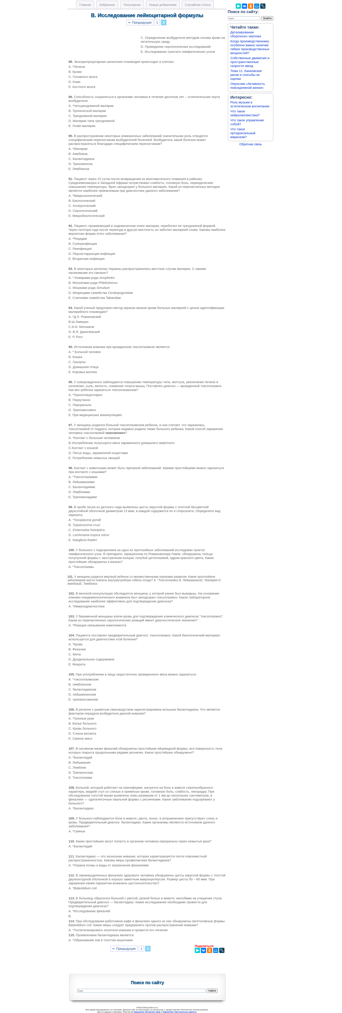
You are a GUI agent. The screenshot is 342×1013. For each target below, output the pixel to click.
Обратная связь (250, 144)
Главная (85, 5)
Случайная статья (197, 5)
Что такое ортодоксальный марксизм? (242, 133)
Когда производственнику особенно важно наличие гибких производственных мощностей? (249, 47)
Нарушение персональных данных (180, 1012)
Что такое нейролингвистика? (245, 113)
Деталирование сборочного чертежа (245, 34)
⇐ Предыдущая (140, 22)
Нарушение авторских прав (146, 1012)
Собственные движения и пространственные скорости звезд (249, 62)
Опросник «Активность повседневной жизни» (247, 85)
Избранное (107, 5)
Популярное (132, 5)
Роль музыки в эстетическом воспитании (249, 104)
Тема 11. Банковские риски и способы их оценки (246, 75)
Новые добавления (162, 5)
